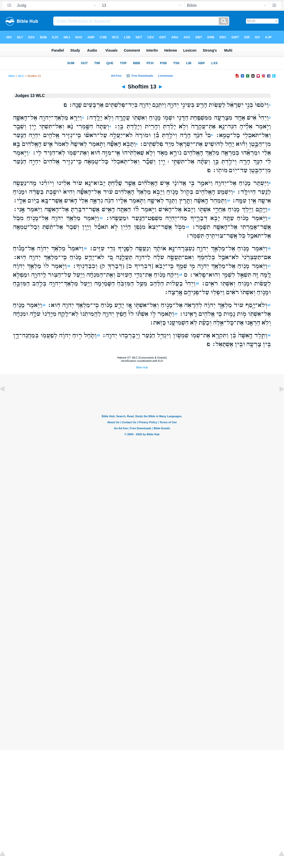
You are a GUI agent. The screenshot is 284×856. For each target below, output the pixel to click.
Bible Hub (142, 367)
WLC (21, 75)
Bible (12, 75)
